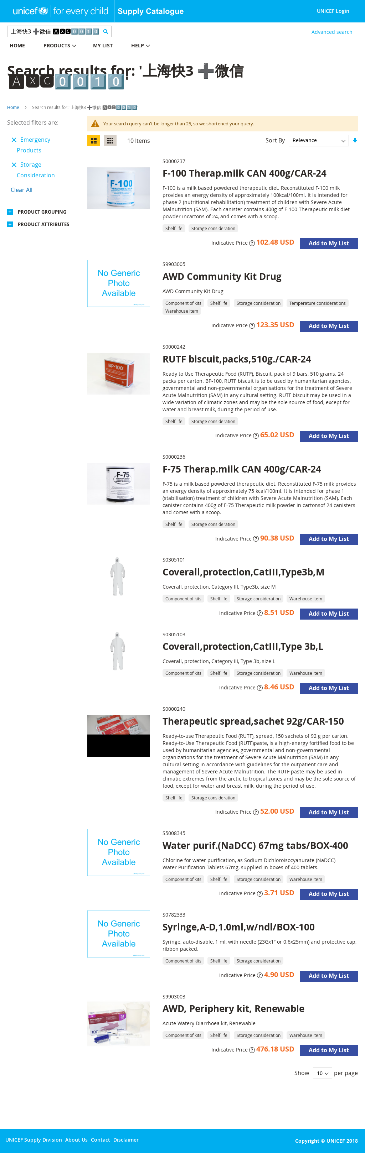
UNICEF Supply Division (33, 1139)
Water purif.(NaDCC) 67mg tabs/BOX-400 (255, 845)
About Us (76, 1139)
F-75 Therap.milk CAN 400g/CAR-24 (242, 469)
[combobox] (59, 31)
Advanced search (332, 31)
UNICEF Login (333, 10)
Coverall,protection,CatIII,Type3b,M (244, 571)
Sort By (275, 140)
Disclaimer (126, 1139)
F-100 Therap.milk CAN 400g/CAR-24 (245, 173)
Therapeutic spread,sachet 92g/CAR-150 (253, 721)
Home (13, 107)
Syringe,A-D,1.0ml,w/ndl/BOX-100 (239, 926)
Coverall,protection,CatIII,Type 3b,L (243, 646)
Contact (100, 1139)
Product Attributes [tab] (43, 224)
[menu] (91, 46)
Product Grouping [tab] (42, 212)
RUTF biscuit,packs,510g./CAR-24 (237, 359)
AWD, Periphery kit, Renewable (233, 1008)
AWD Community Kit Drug (222, 276)
